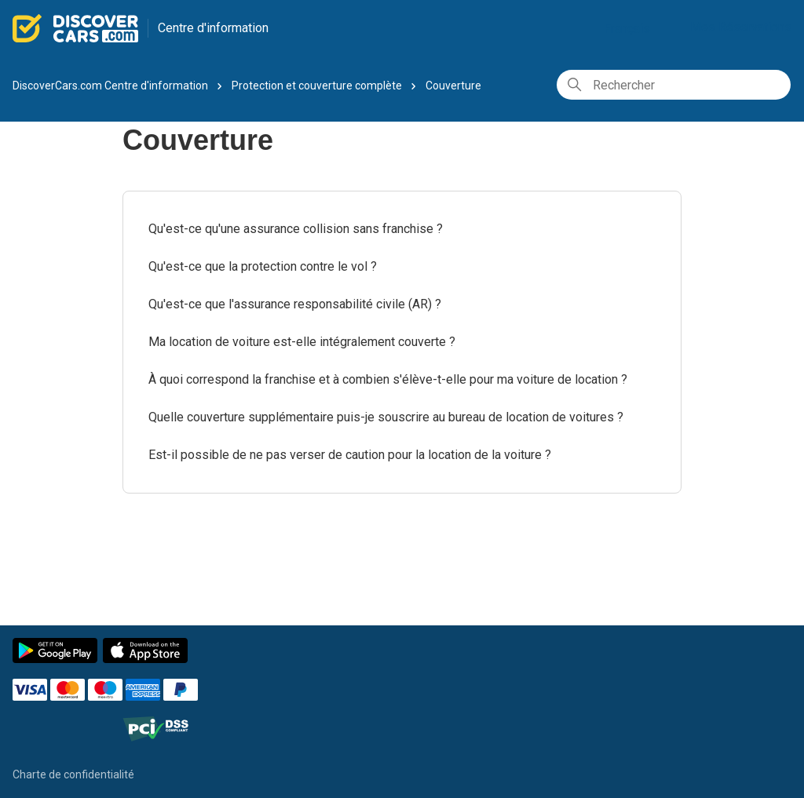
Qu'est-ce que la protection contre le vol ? (262, 266)
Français (633, 28)
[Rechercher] (674, 85)
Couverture (453, 85)
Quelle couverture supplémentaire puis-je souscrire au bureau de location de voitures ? (385, 417)
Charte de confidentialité (73, 774)
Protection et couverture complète (317, 85)
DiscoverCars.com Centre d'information (110, 85)
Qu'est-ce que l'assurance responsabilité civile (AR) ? (294, 304)
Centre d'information (213, 27)
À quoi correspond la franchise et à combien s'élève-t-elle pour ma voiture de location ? (387, 379)
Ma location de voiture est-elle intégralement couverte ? (301, 341)
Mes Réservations (740, 27)
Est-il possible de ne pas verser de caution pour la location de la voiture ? (349, 454)
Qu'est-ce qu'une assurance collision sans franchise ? (295, 228)
